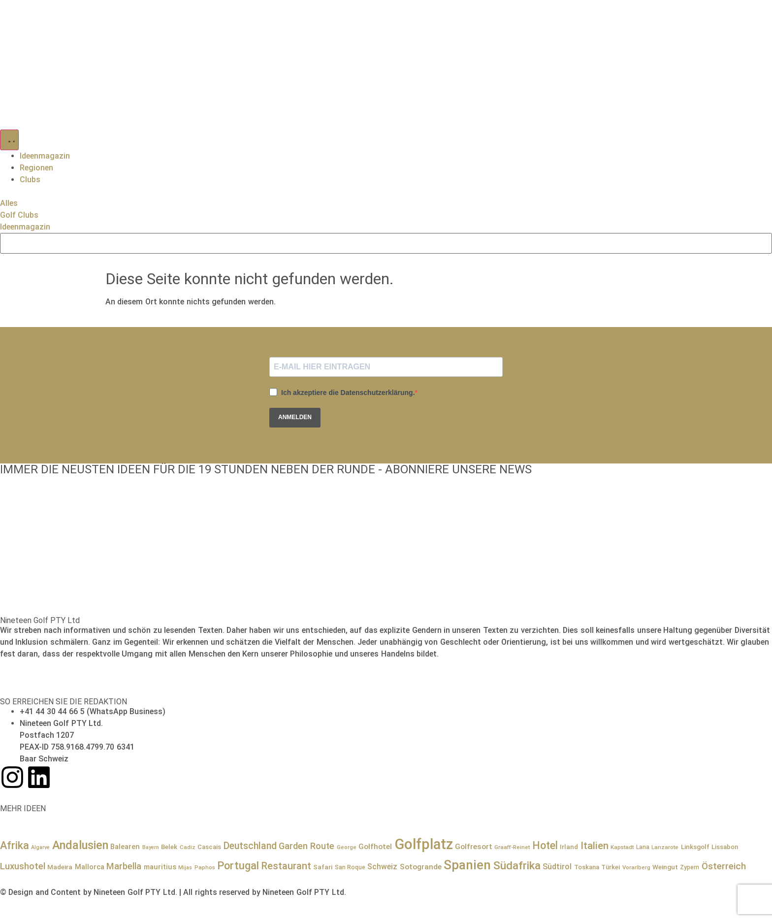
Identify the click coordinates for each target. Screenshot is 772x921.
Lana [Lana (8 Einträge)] (642, 847)
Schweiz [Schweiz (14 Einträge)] (382, 866)
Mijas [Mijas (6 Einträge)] (185, 867)
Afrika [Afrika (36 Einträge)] (14, 845)
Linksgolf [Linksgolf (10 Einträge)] (695, 847)
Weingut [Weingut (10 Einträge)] (665, 867)
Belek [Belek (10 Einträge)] (169, 847)
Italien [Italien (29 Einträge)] (594, 846)
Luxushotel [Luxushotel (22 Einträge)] (22, 866)
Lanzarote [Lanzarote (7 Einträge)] (664, 847)
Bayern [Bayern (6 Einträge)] (150, 847)
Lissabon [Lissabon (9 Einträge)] (724, 847)
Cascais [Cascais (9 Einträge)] (209, 847)
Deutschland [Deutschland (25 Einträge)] (250, 846)
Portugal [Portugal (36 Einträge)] (238, 865)
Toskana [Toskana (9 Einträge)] (586, 867)
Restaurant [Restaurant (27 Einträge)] (286, 866)
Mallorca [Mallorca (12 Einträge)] (89, 866)
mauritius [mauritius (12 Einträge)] (160, 866)
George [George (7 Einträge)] (346, 847)
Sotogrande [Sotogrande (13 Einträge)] (421, 866)
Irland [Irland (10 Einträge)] (569, 847)
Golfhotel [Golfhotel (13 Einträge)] (375, 846)
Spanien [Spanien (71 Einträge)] (467, 864)
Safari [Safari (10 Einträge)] (322, 867)
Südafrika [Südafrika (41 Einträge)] (517, 865)
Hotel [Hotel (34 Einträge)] (545, 845)
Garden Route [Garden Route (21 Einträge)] (306, 846)
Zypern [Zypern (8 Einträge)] (689, 867)
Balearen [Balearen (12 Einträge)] (125, 846)
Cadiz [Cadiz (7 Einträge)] (187, 847)
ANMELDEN (295, 417)
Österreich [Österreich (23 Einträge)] (724, 866)
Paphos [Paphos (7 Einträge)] (204, 867)
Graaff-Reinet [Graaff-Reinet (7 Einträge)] (512, 847)
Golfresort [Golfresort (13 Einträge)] (473, 846)
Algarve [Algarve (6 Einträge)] (40, 847)
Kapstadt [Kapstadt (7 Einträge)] (622, 847)
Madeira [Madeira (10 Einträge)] (59, 867)
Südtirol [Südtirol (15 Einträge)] (557, 866)
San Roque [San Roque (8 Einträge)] (350, 867)
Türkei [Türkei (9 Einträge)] (610, 867)
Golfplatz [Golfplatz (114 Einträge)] (423, 844)
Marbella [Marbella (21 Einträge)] (123, 866)
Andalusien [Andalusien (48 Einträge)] (80, 845)
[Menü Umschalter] (9, 140)
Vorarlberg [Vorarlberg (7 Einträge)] (636, 867)
